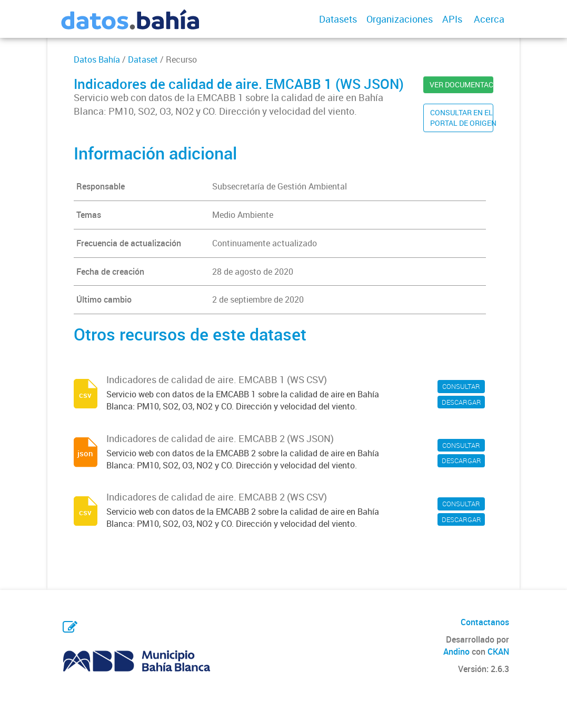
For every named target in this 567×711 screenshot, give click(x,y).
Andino (456, 651)
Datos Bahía (97, 59)
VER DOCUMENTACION (461, 84)
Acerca (489, 19)
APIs (452, 19)
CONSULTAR (461, 386)
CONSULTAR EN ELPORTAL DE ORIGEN (461, 117)
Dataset (143, 59)
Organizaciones (399, 19)
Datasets (338, 19)
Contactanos (485, 622)
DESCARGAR (461, 402)
